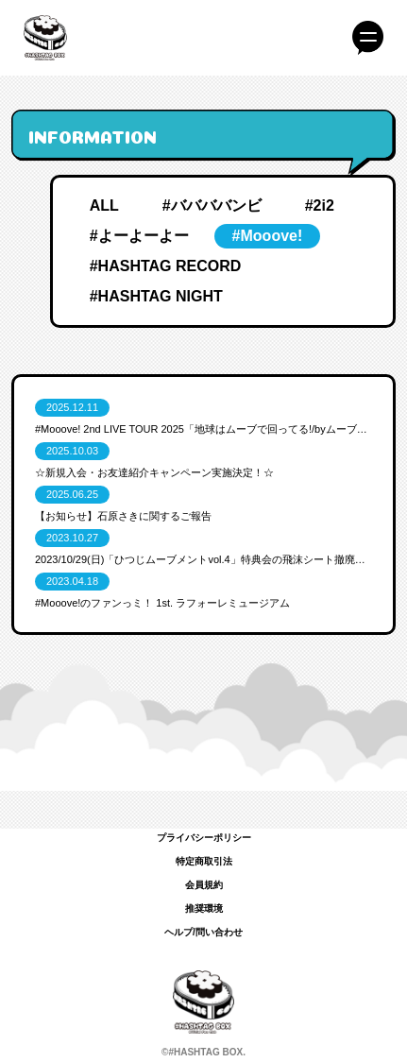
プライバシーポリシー (204, 837)
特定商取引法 (204, 861)
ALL (104, 205)
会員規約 (204, 885)
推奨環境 (204, 908)
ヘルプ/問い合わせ (203, 932)
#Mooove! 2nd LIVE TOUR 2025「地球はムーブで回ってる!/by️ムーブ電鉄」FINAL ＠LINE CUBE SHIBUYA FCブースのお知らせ (203, 429)
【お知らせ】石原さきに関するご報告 (123, 516)
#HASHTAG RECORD (166, 266)
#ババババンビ (212, 205)
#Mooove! (267, 236)
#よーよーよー (139, 236)
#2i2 (319, 205)
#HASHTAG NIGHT (156, 296)
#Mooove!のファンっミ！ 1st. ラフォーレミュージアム (162, 602)
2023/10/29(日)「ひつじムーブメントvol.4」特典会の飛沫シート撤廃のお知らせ (203, 559)
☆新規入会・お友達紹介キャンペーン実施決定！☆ (154, 472)
